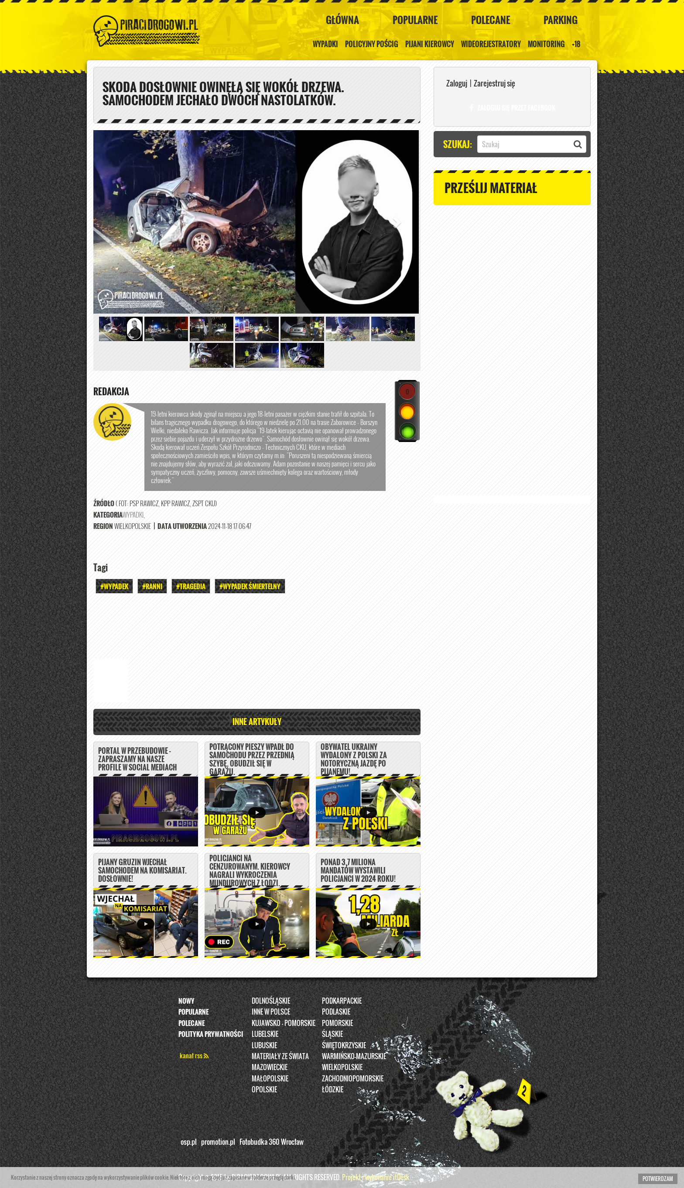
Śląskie (332, 1034)
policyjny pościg (371, 44)
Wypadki (325, 44)
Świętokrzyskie (344, 1045)
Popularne (415, 20)
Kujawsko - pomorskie (283, 1023)
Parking (561, 20)
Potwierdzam (658, 1178)
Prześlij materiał (491, 188)
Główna (342, 20)
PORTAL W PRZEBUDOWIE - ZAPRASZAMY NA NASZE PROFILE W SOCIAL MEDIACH (137, 759)
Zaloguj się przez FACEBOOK (512, 107)
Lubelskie (265, 1034)
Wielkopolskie (342, 1067)
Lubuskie (264, 1045)
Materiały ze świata (280, 1056)
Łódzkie (332, 1090)
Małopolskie (270, 1078)
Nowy (186, 1000)
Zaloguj (456, 83)
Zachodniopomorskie (352, 1078)
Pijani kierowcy (429, 44)
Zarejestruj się (494, 83)
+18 (576, 44)
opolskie (264, 1090)
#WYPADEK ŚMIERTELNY (249, 586)
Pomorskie (337, 1023)
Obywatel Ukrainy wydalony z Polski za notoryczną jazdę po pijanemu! (354, 759)
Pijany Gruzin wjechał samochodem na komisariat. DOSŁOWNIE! (142, 870)
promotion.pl (218, 1141)
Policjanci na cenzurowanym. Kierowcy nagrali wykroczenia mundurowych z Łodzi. (249, 870)
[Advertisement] (257, 624)
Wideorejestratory (491, 44)
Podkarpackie (342, 1000)
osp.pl (189, 1141)
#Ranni (152, 586)
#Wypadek (114, 586)
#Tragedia (190, 586)
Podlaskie (336, 1012)
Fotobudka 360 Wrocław (271, 1141)
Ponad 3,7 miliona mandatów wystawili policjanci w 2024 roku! (358, 870)
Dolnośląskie (271, 1000)
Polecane (490, 20)
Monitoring (546, 44)
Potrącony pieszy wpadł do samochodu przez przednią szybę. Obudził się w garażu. (251, 759)
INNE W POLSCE (271, 1012)
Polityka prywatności (210, 1034)
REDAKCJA (111, 391)
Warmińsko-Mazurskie (354, 1056)
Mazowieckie (269, 1067)
